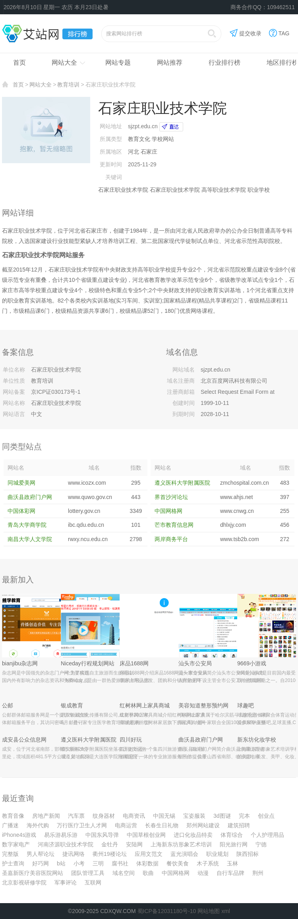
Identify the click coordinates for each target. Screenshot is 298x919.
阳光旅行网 (234, 844)
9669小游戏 (251, 663)
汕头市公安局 (195, 663)
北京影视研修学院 (24, 882)
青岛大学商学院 (27, 525)
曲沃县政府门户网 (30, 497)
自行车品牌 (230, 873)
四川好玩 (131, 739)
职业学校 (259, 190)
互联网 (93, 882)
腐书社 (120, 863)
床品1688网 (134, 663)
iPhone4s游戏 (19, 835)
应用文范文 (149, 854)
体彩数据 (147, 863)
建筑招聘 (239, 825)
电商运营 (126, 825)
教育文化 (139, 139)
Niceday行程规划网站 (87, 663)
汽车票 (76, 816)
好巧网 (40, 863)
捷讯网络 (73, 854)
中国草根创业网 (146, 835)
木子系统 (208, 863)
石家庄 (149, 151)
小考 (79, 863)
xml (225, 911)
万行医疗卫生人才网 (82, 825)
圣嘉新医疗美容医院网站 (32, 873)
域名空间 (123, 873)
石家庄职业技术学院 (123, 190)
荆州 (257, 873)
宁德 (261, 844)
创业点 (266, 816)
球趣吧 (245, 705)
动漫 (203, 873)
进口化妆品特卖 (193, 835)
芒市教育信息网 (174, 525)
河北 (133, 151)
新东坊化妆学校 (256, 739)
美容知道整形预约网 (203, 705)
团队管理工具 (87, 873)
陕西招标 (247, 854)
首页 (19, 62)
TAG (279, 34)
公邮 (7, 705)
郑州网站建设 (203, 825)
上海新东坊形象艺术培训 (181, 844)
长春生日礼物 (161, 825)
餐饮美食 (177, 863)
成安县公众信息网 (24, 739)
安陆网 (134, 844)
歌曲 (148, 873)
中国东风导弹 (102, 835)
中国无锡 (164, 816)
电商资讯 (134, 816)
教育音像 (13, 816)
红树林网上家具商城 (145, 705)
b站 (61, 863)
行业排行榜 (224, 62)
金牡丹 (109, 844)
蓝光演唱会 (184, 854)
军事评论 (65, 882)
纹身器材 (104, 816)
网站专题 (118, 62)
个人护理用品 (267, 835)
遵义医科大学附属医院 (182, 483)
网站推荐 (169, 62)
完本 (244, 816)
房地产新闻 (46, 816)
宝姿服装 (194, 816)
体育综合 (232, 835)
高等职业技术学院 (223, 190)
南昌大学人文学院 (30, 539)
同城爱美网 (21, 483)
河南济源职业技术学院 (65, 844)
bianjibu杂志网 (20, 663)
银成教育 (72, 705)
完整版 (10, 854)
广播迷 (10, 825)
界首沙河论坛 (171, 497)
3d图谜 (222, 816)
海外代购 (38, 825)
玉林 (232, 863)
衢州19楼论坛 (110, 854)
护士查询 (13, 863)
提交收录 (245, 34)
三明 (98, 863)
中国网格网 (168, 511)
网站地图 (208, 911)
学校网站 (163, 139)
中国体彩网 (21, 511)
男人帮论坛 (40, 854)
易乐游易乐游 (60, 835)
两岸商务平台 (171, 539)
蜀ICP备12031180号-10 (166, 911)
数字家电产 (16, 844)
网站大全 (64, 62)
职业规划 (217, 854)
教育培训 (68, 84)
